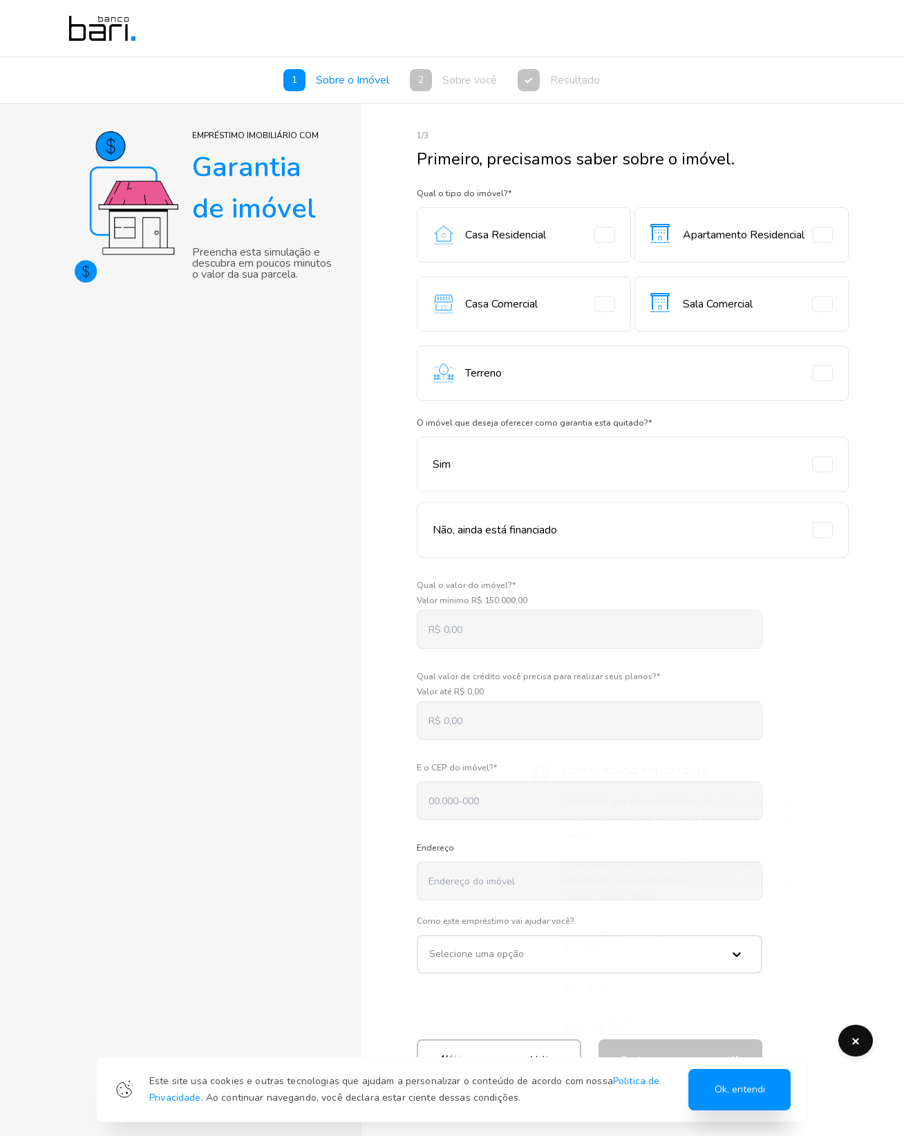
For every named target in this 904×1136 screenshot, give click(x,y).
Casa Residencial (524, 235)
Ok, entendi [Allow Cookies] (740, 1089)
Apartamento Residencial (741, 235)
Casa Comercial (524, 304)
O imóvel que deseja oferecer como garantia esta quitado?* (534, 422)
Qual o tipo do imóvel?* (464, 193)
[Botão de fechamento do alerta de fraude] (855, 1041)
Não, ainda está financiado (633, 530)
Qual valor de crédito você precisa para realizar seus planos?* (538, 676)
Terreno (633, 373)
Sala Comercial (741, 304)
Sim (633, 465)
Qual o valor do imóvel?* (466, 585)
